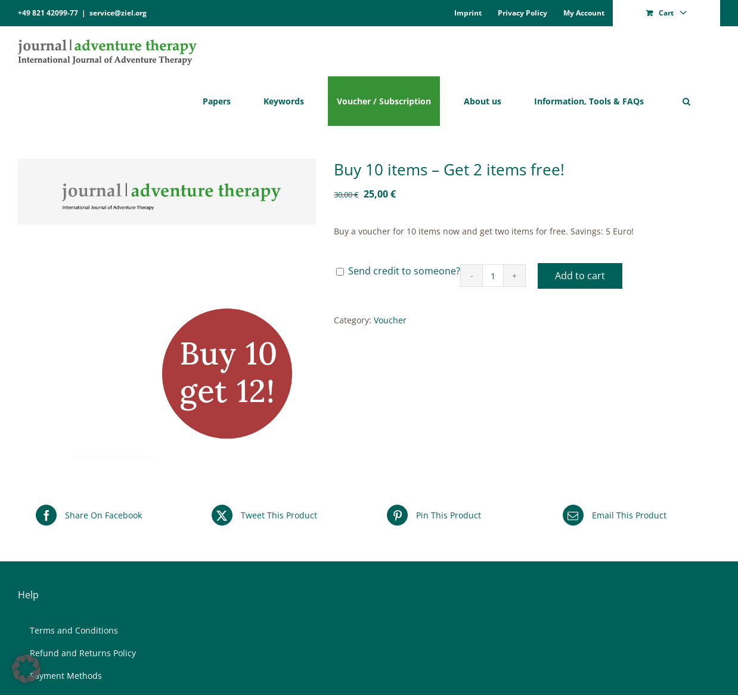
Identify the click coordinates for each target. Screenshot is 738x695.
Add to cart (580, 275)
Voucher (390, 320)
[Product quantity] (493, 275)
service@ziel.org (118, 13)
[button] (686, 101)
